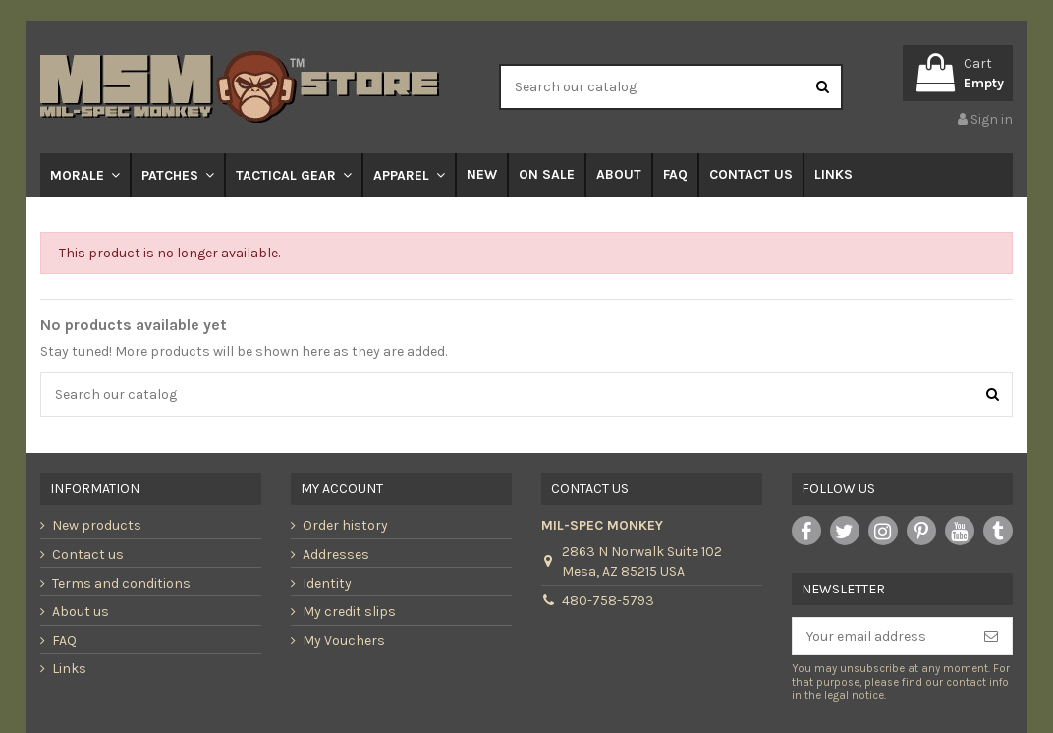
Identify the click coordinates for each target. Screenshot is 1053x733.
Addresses (336, 554)
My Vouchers (344, 640)
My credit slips (349, 611)
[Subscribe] (991, 636)
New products (96, 525)
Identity (327, 583)
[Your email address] (881, 636)
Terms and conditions (121, 583)
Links (69, 668)
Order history (345, 525)
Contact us (88, 554)
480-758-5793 (608, 600)
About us (80, 611)
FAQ (64, 640)
